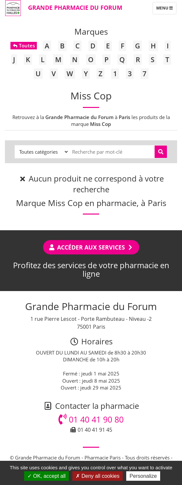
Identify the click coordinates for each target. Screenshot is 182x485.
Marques (91, 31)
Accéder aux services (91, 247)
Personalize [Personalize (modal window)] (143, 476)
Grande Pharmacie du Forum (75, 7)
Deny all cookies (97, 476)
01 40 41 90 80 (91, 419)
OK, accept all (46, 476)
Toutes (23, 45)
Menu (166, 9)
